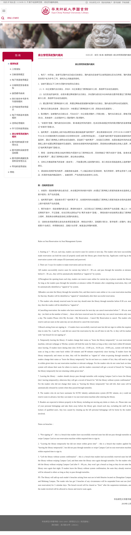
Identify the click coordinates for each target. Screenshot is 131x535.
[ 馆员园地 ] (84, 522)
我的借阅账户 (106, 2)
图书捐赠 (117, 2)
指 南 (101, 55)
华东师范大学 (94, 2)
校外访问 (54, 2)
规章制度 (108, 55)
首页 (96, 55)
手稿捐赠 (125, 2)
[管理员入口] (74, 522)
